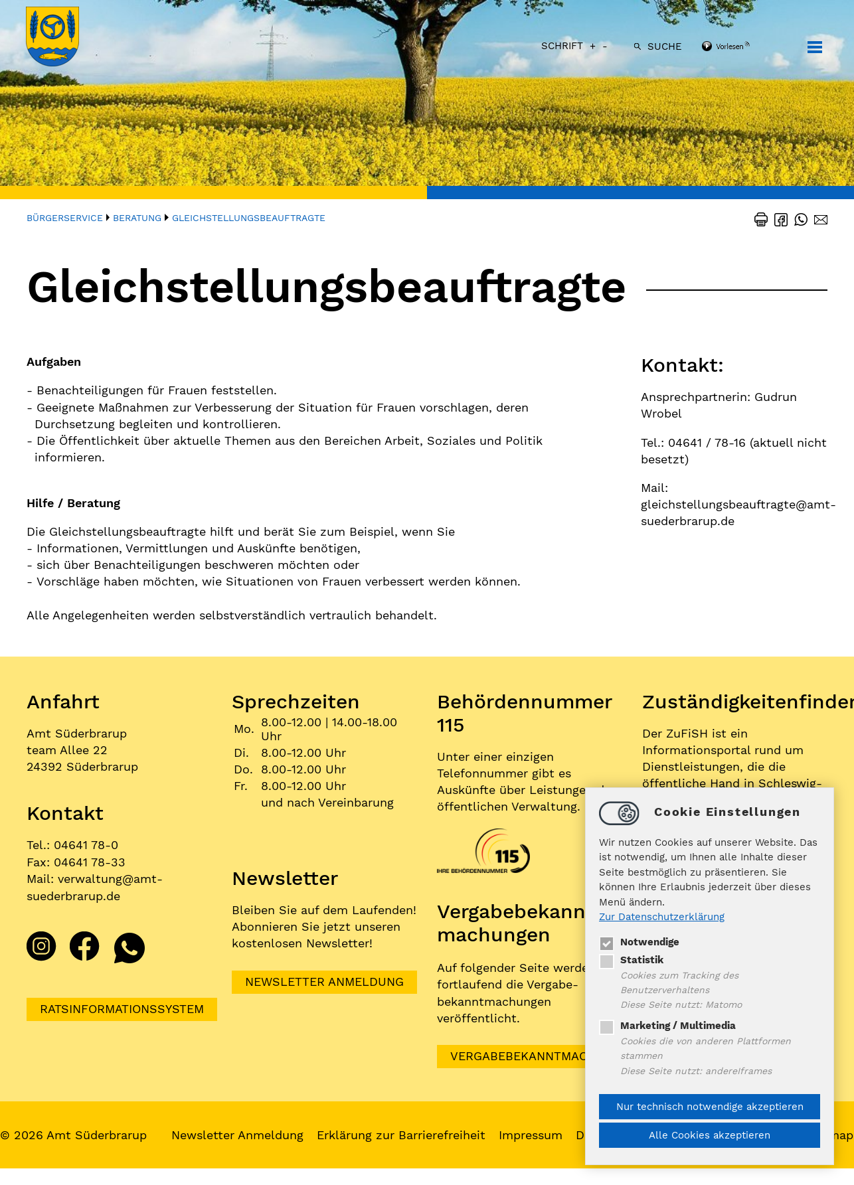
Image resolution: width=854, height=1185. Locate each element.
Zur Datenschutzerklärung (662, 917)
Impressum (531, 1135)
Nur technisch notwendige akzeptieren (710, 1107)
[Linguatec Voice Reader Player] (742, 47)
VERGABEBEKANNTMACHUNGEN (544, 1057)
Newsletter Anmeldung (324, 982)
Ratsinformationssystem (122, 1008)
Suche (664, 46)
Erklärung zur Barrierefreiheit (401, 1135)
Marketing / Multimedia (667, 1026)
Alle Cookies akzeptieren (709, 1135)
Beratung (137, 217)
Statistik (631, 959)
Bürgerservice (65, 217)
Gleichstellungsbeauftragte (248, 217)
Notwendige (639, 941)
